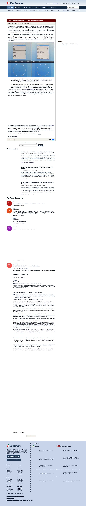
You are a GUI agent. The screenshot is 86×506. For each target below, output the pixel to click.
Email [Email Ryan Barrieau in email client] (18, 486)
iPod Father (51, 125)
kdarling (15, 280)
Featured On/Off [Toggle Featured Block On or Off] (9, 500)
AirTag (46, 10)
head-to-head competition (36, 127)
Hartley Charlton (41, 185)
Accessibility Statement (10, 498)
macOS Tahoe (66, 10)
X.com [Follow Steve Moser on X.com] (10, 490)
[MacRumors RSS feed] (76, 3)
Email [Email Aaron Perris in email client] (18, 490)
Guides (25, 7)
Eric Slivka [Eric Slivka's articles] (19, 465)
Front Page (10, 7)
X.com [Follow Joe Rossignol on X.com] (21, 472)
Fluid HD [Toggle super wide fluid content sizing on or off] (24, 500)
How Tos (31, 7)
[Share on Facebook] (53, 139)
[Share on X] (50, 139)
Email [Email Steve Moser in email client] (7, 490)
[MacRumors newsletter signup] (78, 3)
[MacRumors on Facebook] (66, 3)
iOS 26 (59, 10)
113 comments (11, 139)
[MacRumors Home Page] (15, 3)
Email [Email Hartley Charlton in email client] (7, 481)
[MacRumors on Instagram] (64, 3)
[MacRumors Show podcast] (62, 3)
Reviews (38, 7)
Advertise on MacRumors (14, 459)
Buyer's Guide (45, 7)
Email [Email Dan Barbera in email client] (7, 486)
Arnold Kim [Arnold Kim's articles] (9, 465)
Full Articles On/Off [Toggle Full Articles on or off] (16, 500)
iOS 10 (15, 136)
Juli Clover (41, 153)
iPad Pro (73, 10)
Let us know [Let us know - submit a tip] (55, 3)
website (39, 133)
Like (19, 205)
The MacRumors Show (65, 446)
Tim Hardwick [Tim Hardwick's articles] (19, 474)
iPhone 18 (53, 10)
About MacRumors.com (13, 456)
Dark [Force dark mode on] (31, 500)
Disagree (22, 205)
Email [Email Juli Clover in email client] (7, 472)
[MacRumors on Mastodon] (70, 3)
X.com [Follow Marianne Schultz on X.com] (21, 481)
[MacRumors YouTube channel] (72, 3)
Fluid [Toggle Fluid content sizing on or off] (21, 500)
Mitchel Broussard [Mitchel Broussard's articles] (10, 474)
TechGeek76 (15, 263)
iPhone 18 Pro (10, 10)
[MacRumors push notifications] (74, 3)
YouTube (37, 446)
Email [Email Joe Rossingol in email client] (18, 472)
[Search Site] (73, 7)
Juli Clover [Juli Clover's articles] (8, 470)
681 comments (31, 162)
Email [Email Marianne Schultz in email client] (18, 481)
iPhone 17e (40, 10)
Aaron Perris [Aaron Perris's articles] (19, 488)
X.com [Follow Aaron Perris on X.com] (21, 490)
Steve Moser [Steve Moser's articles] (9, 488)
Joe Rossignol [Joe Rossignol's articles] (20, 470)
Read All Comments (31, 435)
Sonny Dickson (39, 26)
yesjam (14, 208)
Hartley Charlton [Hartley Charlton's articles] (9, 479)
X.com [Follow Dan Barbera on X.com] (10, 486)
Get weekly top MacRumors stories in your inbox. (31, 143)
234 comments (31, 194)
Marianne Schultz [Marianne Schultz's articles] (20, 479)
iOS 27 (25, 10)
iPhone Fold (18, 10)
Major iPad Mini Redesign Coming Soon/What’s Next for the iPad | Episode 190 (71, 458)
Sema (14, 226)
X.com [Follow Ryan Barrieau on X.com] (21, 486)
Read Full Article (24, 162)
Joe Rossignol (40, 170)
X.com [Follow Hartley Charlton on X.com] (10, 481)
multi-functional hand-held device (31, 89)
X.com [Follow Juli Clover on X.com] (10, 472)
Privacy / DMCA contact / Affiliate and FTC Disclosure (15, 496)
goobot (14, 218)
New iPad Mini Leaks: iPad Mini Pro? (46, 473)
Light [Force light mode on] (29, 500)
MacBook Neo (32, 10)
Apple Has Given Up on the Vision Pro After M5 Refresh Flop (37, 152)
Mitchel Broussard (26, 23)
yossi (14, 200)
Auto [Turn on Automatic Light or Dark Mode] (27, 500)
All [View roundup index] (78, 10)
